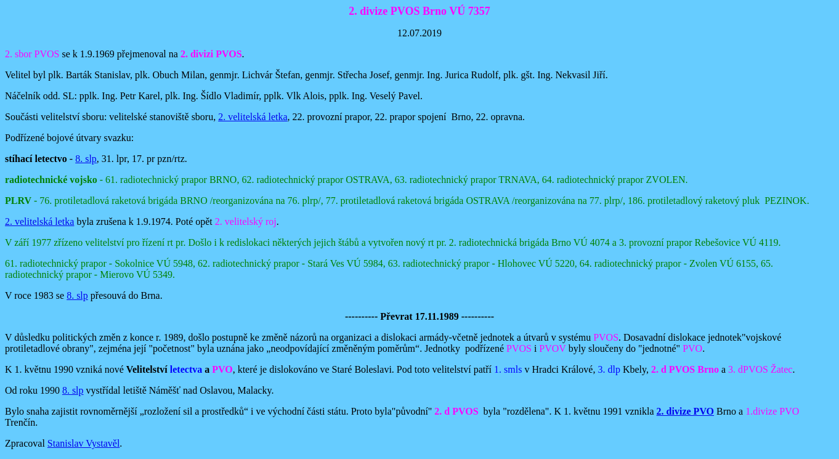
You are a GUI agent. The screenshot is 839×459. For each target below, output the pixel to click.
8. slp (86, 158)
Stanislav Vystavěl (83, 443)
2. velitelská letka (252, 117)
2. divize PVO (685, 411)
